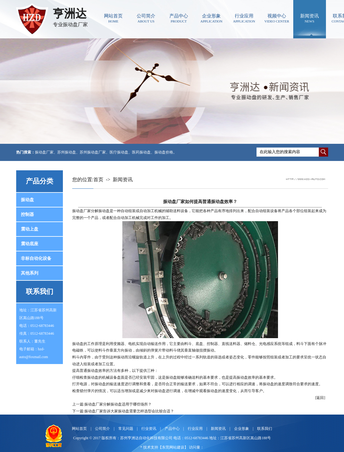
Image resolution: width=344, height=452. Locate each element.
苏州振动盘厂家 (93, 152)
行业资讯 (148, 428)
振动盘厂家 (44, 152)
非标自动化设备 (36, 258)
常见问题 (125, 428)
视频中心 (277, 18)
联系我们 (264, 428)
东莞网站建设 (173, 447)
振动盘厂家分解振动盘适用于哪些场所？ (118, 404)
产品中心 (179, 18)
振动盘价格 (163, 152)
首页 (98, 179)
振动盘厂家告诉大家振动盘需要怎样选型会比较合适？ (129, 411)
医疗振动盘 (119, 152)
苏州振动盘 (66, 152)
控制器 (27, 214)
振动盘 (27, 199)
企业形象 (211, 18)
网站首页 (113, 18)
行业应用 (244, 18)
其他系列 (29, 273)
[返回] (320, 398)
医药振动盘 (141, 152)
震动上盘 (29, 229)
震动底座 (29, 243)
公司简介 (146, 18)
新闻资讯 (309, 18)
